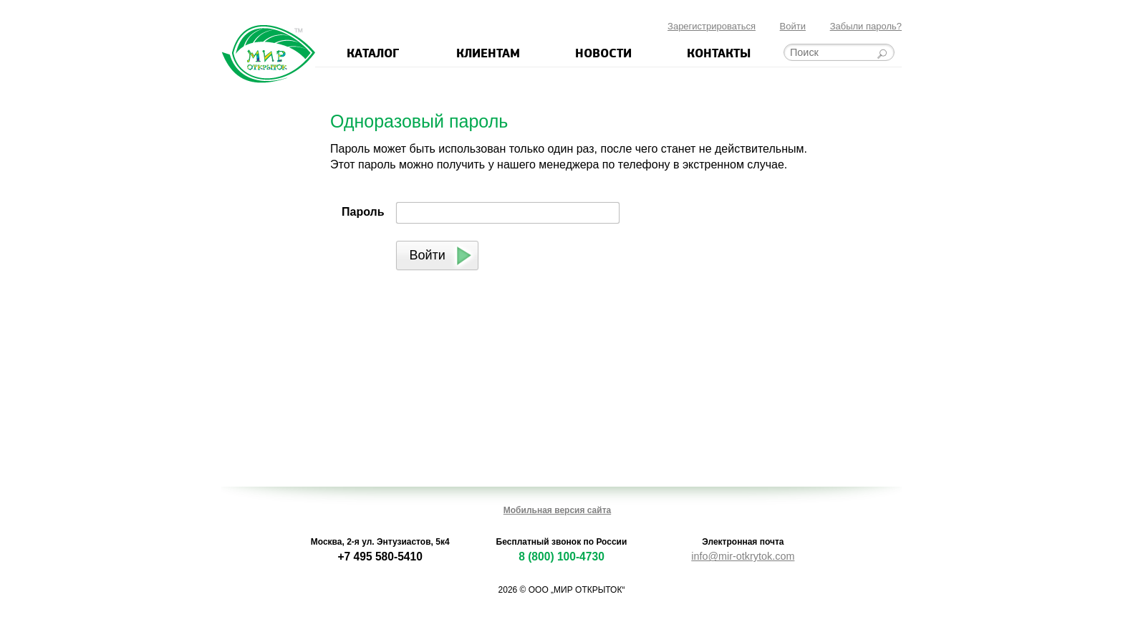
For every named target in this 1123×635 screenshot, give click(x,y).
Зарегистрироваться (711, 26)
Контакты (719, 52)
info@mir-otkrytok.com (742, 556)
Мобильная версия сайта (557, 510)
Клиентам (488, 52)
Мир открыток (268, 54)
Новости (603, 52)
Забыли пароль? (866, 26)
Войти (793, 26)
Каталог (373, 52)
